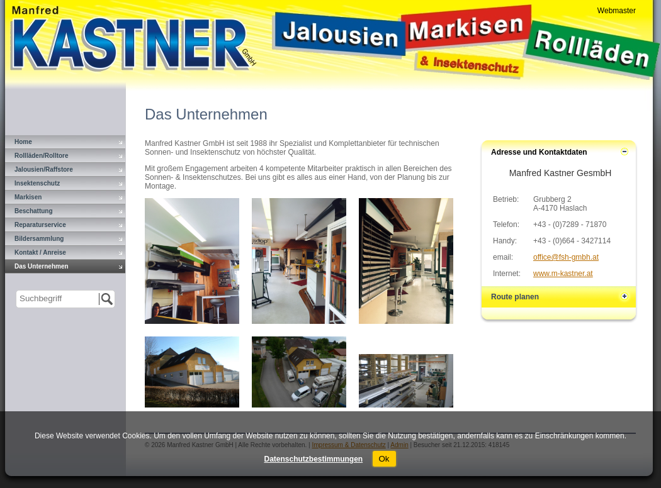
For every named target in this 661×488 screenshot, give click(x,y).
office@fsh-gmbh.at (566, 257)
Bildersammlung (39, 238)
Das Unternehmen (41, 266)
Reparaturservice (40, 224)
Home (23, 141)
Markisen (28, 197)
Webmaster (616, 10)
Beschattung (33, 211)
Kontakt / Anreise (40, 252)
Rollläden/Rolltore (41, 155)
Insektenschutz (37, 183)
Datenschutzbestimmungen (313, 459)
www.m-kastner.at (563, 273)
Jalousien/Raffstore (43, 169)
